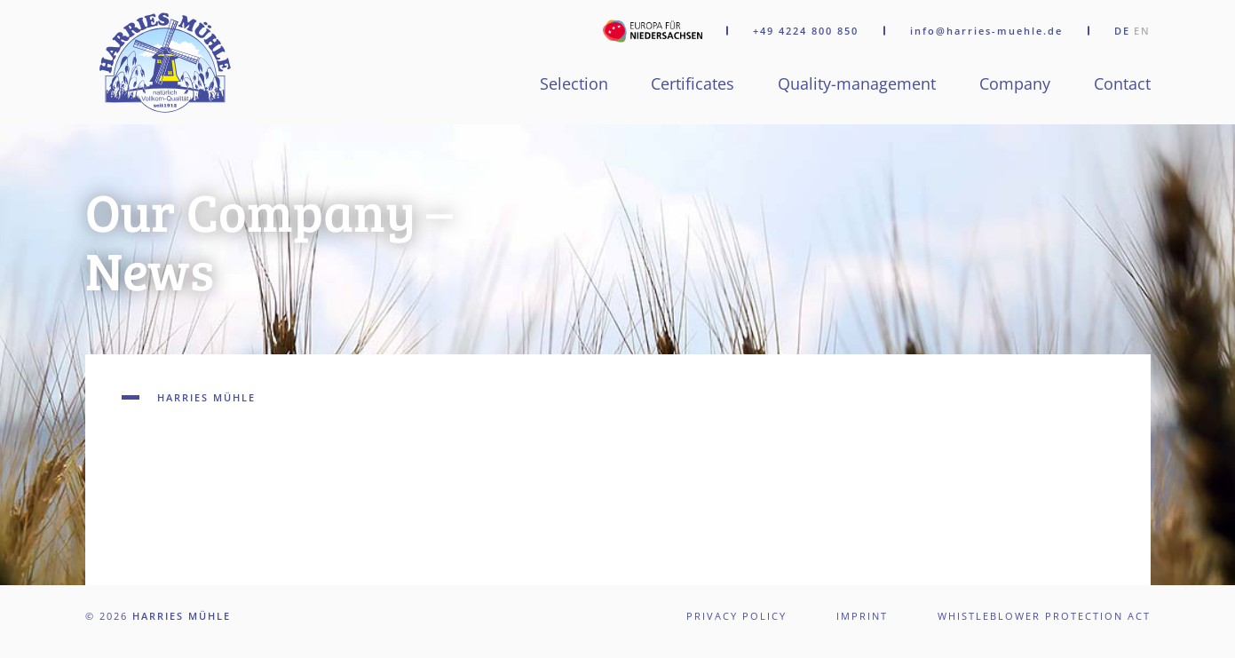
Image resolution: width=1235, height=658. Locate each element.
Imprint (862, 615)
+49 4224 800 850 (806, 31)
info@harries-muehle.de (986, 31)
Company (1014, 83)
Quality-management (857, 83)
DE (1122, 30)
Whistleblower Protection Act (1044, 615)
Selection (574, 83)
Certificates (692, 83)
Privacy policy (736, 615)
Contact (1122, 83)
